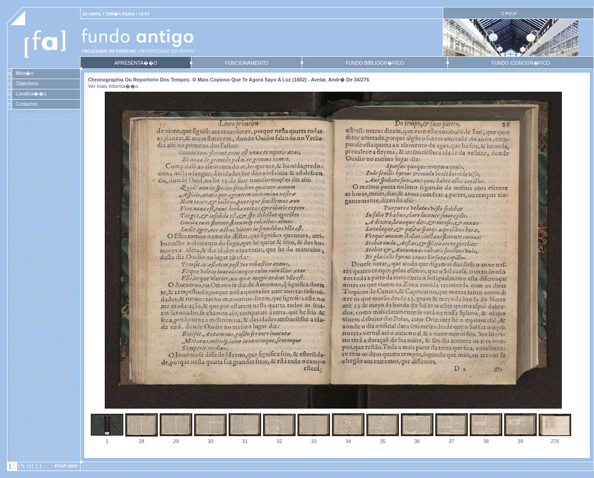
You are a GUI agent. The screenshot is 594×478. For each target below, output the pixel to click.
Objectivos (27, 83)
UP (511, 13)
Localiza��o (31, 93)
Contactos (27, 104)
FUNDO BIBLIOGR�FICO (374, 63)
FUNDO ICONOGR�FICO (521, 63)
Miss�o (25, 73)
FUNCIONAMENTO (246, 63)
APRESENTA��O (135, 63)
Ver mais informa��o (113, 86)
